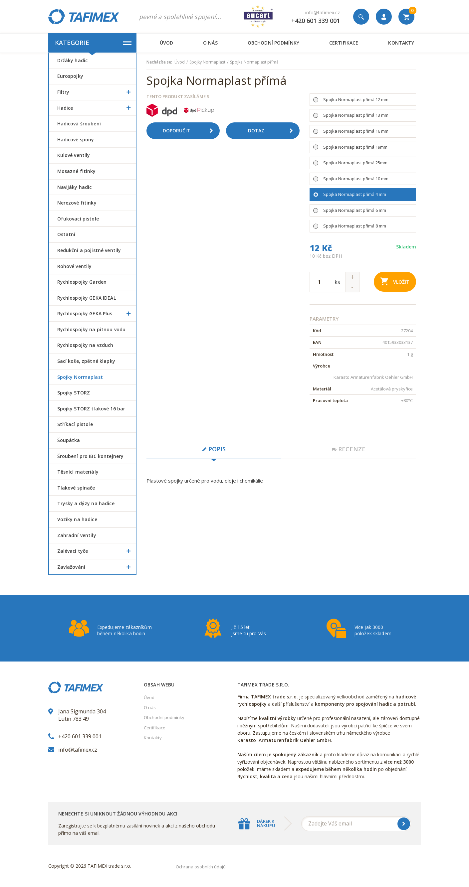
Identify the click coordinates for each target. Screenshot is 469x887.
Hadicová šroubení (79, 123)
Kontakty (401, 43)
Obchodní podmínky (273, 43)
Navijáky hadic (74, 187)
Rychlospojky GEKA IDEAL (86, 298)
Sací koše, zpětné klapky (86, 361)
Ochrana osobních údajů (201, 867)
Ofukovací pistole (78, 219)
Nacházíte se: (159, 62)
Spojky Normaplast (80, 377)
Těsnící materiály (78, 472)
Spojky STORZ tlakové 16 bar (91, 408)
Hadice (96, 108)
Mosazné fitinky (76, 171)
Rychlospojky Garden (82, 282)
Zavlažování (96, 567)
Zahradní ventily (76, 535)
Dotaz (273, 130)
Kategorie (93, 42)
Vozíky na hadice (77, 519)
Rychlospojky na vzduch (85, 345)
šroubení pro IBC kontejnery (90, 456)
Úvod (166, 43)
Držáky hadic (72, 60)
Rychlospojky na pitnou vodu (91, 329)
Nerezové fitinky (77, 203)
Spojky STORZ (73, 392)
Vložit (394, 281)
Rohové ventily (74, 266)
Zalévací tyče (96, 551)
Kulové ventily (73, 155)
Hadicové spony (75, 139)
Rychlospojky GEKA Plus (96, 313)
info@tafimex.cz (322, 12)
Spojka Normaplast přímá (254, 62)
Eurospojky (70, 76)
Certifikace (343, 43)
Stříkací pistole (75, 424)
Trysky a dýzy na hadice (86, 503)
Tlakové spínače (76, 488)
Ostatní (66, 234)
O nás (210, 43)
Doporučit (190, 130)
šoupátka (68, 440)
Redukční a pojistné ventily (89, 250)
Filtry (96, 92)
